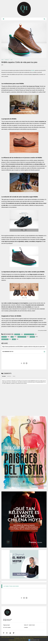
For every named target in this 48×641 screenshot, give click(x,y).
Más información (33, 639)
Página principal (6, 625)
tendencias (7, 59)
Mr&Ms (33, 70)
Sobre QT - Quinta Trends (29, 625)
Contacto (26, 627)
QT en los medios (7, 627)
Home (2, 59)
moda (11, 59)
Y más (38, 639)
